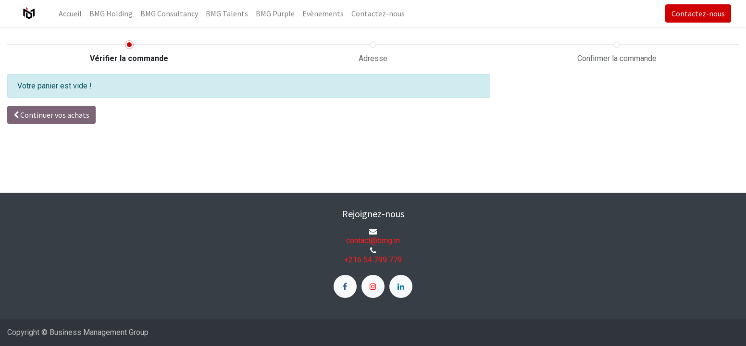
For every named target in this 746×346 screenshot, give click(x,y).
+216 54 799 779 (373, 259)
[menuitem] (70, 13)
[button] (51, 115)
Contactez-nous (698, 13)
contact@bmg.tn (373, 240)
